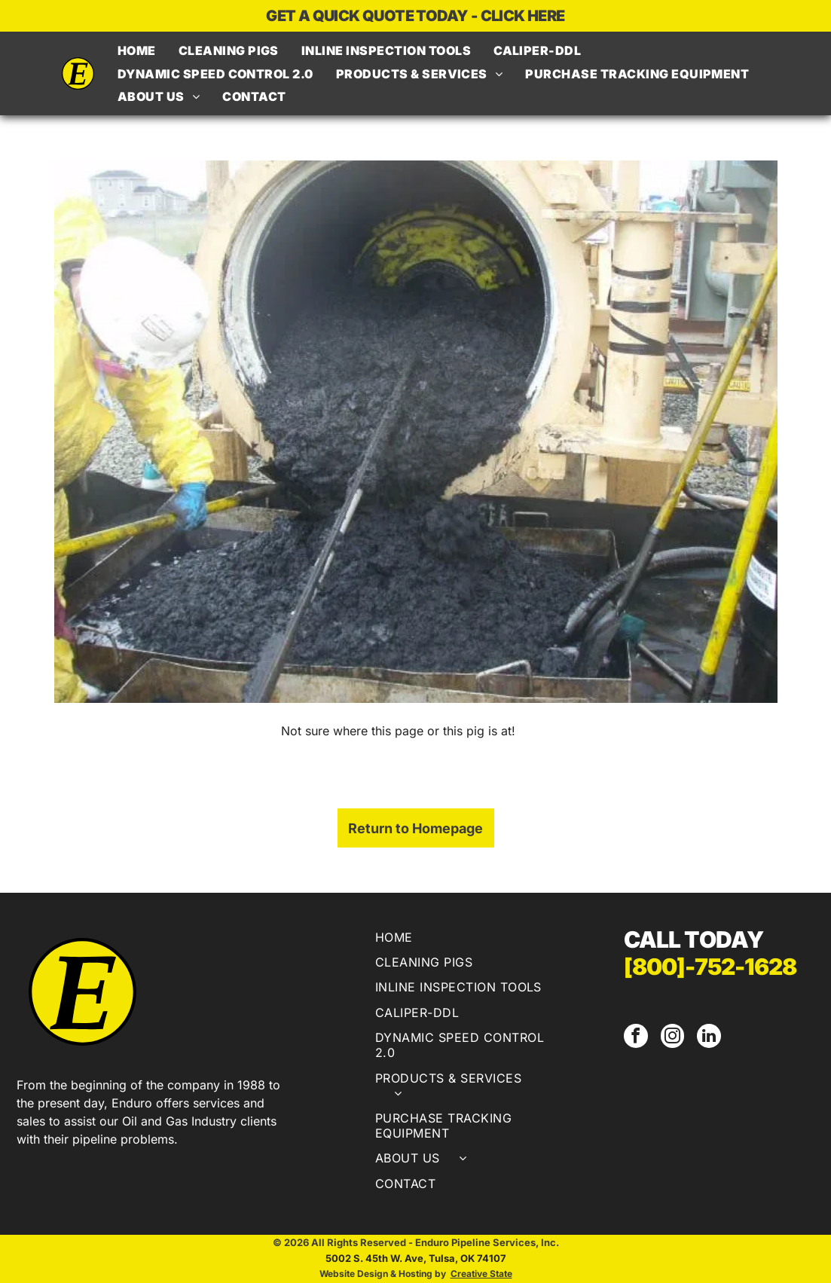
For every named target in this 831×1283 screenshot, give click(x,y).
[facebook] (635, 1037)
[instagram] (670, 1037)
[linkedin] (706, 1037)
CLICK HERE (523, 16)
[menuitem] (136, 50)
